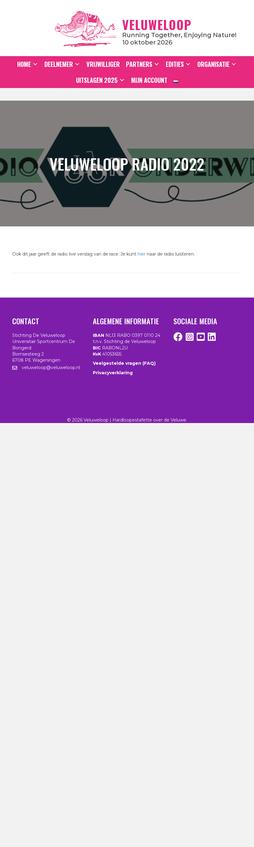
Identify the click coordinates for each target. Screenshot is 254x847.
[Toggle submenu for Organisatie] (233, 64)
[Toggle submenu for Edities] (188, 64)
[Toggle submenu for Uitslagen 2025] (122, 80)
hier (142, 254)
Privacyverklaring (113, 372)
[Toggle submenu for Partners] (156, 64)
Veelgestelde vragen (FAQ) (124, 363)
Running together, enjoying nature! (179, 35)
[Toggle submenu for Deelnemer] (77, 64)
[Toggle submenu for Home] (35, 64)
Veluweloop (156, 24)
